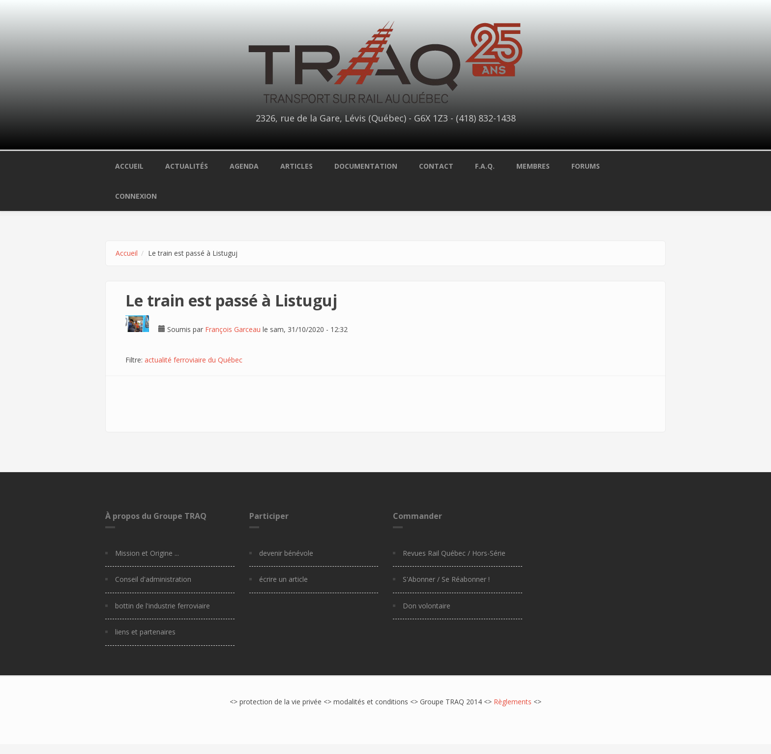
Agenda (244, 166)
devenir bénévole (286, 553)
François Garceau (233, 329)
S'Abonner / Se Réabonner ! (446, 579)
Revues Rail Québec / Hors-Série (454, 553)
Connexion (136, 196)
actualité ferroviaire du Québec (193, 359)
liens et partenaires (145, 631)
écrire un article (283, 579)
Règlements (513, 701)
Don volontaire (426, 605)
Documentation (365, 166)
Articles (296, 166)
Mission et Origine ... (147, 553)
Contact (436, 166)
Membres (533, 166)
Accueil (129, 166)
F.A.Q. (485, 166)
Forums (585, 166)
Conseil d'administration (153, 579)
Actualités (186, 166)
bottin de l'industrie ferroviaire (162, 605)
